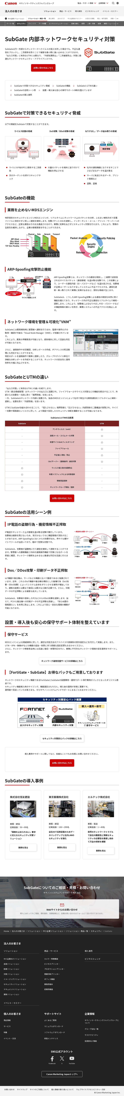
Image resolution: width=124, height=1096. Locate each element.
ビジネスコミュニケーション (58, 23)
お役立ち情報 (89, 18)
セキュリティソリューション (15, 984)
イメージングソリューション (15, 979)
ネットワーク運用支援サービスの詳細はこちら (62, 660)
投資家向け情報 (91, 1041)
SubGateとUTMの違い (87, 85)
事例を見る (23, 847)
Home (6, 931)
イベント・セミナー (110, 11)
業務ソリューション (11, 994)
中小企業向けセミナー (75, 18)
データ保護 (42, 23)
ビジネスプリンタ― (52, 964)
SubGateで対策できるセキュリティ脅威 (32, 85)
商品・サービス (65, 11)
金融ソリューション (11, 964)
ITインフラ (32, 23)
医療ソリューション (11, 969)
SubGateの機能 (63, 85)
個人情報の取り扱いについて (62, 1089)
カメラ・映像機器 (51, 959)
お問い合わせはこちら (43, 67)
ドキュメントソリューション (15, 989)
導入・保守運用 (102, 18)
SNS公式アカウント (62, 1051)
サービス (7, 1026)
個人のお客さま (12, 1014)
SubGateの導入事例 (23, 94)
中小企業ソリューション (16, 18)
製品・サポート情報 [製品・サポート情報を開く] (85, 3)
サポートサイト (53, 1014)
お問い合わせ (9, 1089)
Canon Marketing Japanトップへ (62, 1074)
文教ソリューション (11, 974)
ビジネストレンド (92, 11)
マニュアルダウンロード (53, 1026)
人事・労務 (91, 23)
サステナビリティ (91, 1035)
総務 (99, 23)
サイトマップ (22, 1089)
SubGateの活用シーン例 (25, 90)
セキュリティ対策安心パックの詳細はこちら (62, 738)
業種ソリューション (110, 23)
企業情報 (90, 1014)
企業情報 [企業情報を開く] (101, 3)
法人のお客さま (13, 11)
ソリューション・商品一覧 (37, 18)
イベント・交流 (10, 1038)
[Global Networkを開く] (117, 3)
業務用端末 (48, 984)
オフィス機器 (49, 979)
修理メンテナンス (51, 1038)
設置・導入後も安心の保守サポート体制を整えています (67, 90)
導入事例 (78, 11)
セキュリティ (21, 23)
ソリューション (50, 11)
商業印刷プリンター (52, 974)
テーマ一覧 (10, 23)
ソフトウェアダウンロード (54, 1032)
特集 (5, 1032)
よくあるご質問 (50, 1020)
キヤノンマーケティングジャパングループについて (102, 1021)
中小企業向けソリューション (15, 959)
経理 (83, 23)
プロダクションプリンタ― (54, 969)
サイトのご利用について (39, 1089)
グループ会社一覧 (91, 1029)
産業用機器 (48, 989)
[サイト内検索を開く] (113, 3)
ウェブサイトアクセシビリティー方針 (90, 1089)
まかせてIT (61, 18)
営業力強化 (75, 23)
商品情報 (7, 1020)
